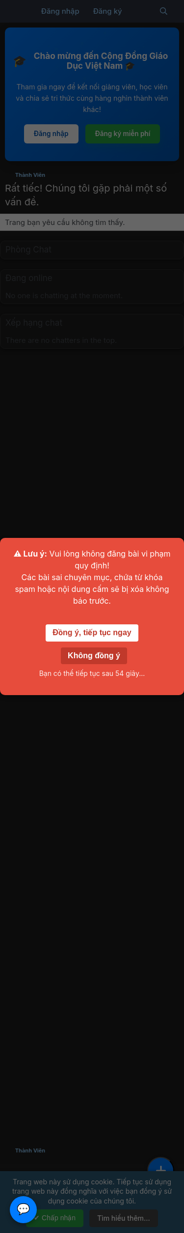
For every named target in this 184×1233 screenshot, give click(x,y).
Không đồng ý (94, 655)
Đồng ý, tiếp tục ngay (92, 632)
